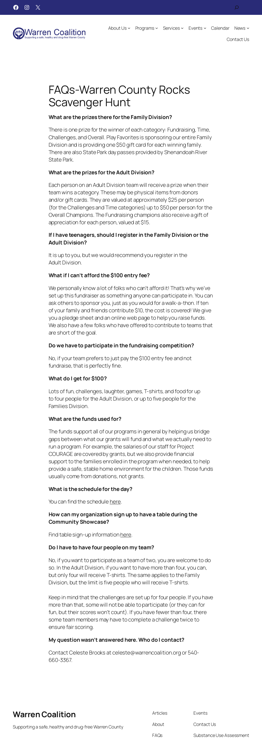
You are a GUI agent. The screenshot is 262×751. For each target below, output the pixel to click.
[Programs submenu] (156, 28)
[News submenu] (248, 28)
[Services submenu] (182, 28)
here (115, 501)
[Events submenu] (205, 28)
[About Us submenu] (129, 28)
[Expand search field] (236, 7)
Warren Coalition (44, 714)
